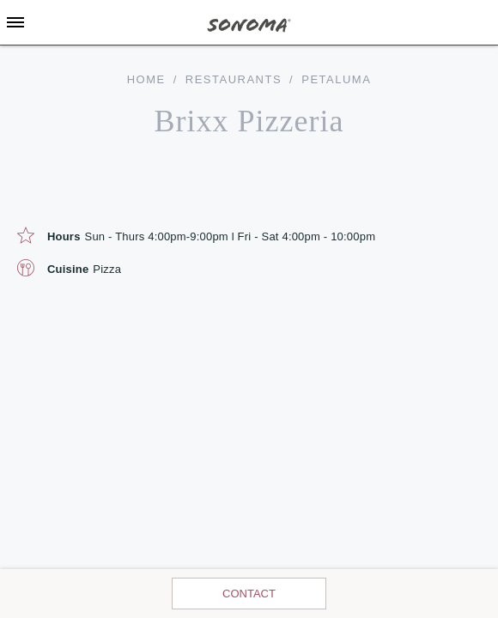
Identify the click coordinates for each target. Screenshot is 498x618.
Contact (249, 593)
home (146, 79)
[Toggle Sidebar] (15, 22)
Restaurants (233, 79)
